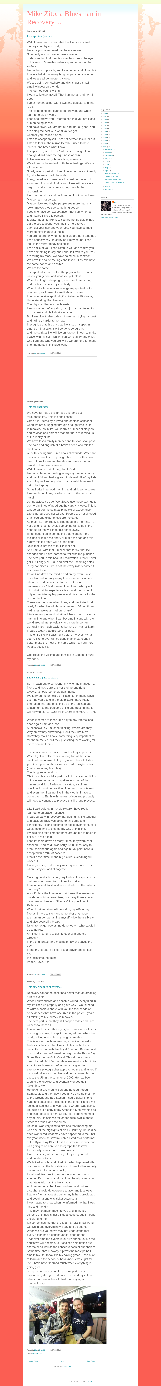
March (107, 186)
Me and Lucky (37, 1353)
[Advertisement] (62, 378)
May (107, 168)
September (109, 155)
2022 (105, 119)
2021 (105, 122)
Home (62, 1361)
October (108, 152)
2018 (105, 131)
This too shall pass (37, 406)
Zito (115, 202)
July (107, 161)
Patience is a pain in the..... (42, 677)
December (109, 149)
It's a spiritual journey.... (41, 36)
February (108, 189)
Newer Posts (33, 1361)
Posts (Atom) (66, 1367)
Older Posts (91, 1361)
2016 (105, 138)
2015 (105, 141)
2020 (105, 125)
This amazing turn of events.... (44, 986)
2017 (105, 134)
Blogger (90, 1381)
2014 (105, 144)
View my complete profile (109, 217)
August (108, 158)
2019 (105, 128)
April (107, 171)
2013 (105, 147)
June (107, 164)
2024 (105, 113)
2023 (105, 116)
